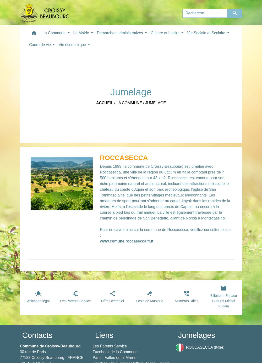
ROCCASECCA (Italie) (200, 347)
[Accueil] (45, 13)
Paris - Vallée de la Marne (114, 358)
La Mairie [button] (81, 33)
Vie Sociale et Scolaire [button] (206, 33)
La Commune (129, 103)
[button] (34, 34)
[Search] (204, 13)
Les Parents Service (110, 346)
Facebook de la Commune (115, 352)
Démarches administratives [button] (120, 33)
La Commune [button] (55, 33)
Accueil (104, 103)
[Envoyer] (234, 13)
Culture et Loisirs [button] (165, 33)
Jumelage (155, 103)
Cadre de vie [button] (40, 45)
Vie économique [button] (73, 45)
